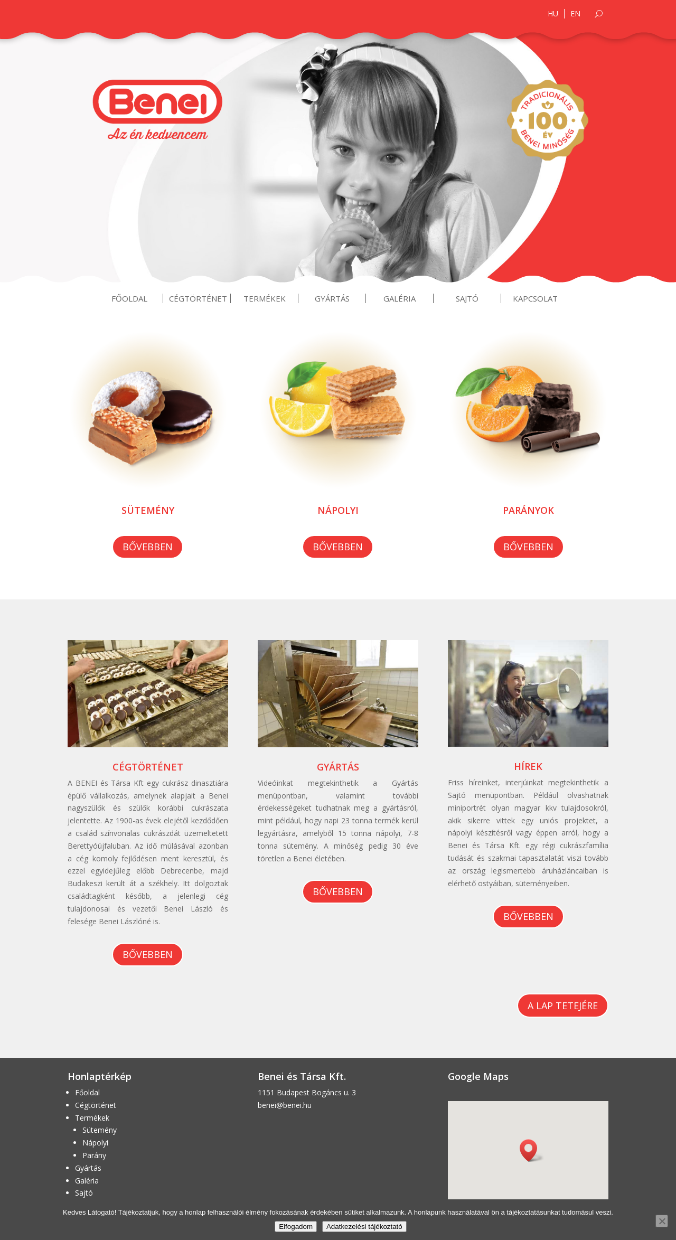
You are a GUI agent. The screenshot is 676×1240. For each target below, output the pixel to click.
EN (575, 13)
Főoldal (129, 298)
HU (553, 13)
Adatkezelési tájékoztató (364, 1226)
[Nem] (661, 1221)
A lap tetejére (563, 1005)
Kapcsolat (535, 298)
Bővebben (148, 546)
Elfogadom (296, 1226)
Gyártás (332, 298)
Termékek (264, 298)
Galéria (399, 298)
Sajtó (467, 298)
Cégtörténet (198, 298)
